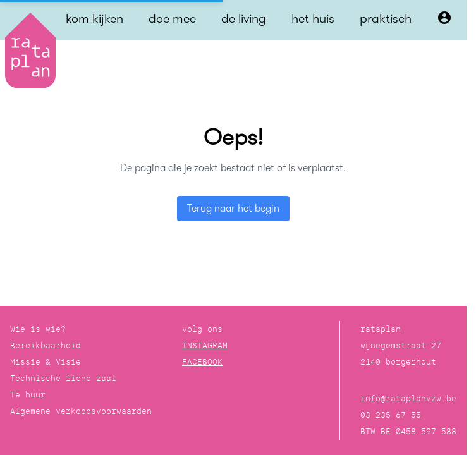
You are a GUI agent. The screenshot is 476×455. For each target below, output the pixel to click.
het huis (312, 18)
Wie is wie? (38, 329)
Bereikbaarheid (45, 345)
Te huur (28, 394)
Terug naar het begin (233, 208)
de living (243, 18)
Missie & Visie (45, 361)
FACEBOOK (202, 361)
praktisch (386, 18)
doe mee (172, 18)
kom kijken (94, 18)
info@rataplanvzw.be (408, 398)
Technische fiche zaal (63, 378)
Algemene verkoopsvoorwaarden (81, 411)
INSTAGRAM (205, 345)
